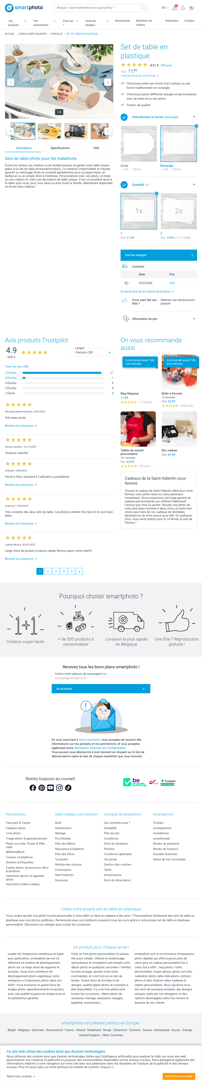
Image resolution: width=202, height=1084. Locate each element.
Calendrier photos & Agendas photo (25, 877)
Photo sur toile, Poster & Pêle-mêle (25, 845)
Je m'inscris (64, 689)
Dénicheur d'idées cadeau (22, 884)
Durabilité (110, 828)
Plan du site (111, 833)
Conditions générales (118, 854)
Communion (63, 870)
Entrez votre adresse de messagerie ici (80, 674)
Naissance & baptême (69, 849)
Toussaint (61, 859)
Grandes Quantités (165, 854)
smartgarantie (162, 828)
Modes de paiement (166, 843)
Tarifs (107, 870)
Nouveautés (122, 20)
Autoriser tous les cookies (178, 1076)
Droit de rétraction (116, 843)
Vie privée (110, 859)
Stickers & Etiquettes (20, 862)
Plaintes (109, 849)
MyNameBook (15, 852)
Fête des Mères (65, 843)
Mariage (60, 833)
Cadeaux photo (16, 828)
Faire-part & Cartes (18, 823)
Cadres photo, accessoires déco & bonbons (27, 869)
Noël (58, 823)
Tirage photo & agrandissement (26, 838)
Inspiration (172, 20)
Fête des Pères (65, 854)
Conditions (111, 838)
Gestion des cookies (117, 864)
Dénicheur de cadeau (144, 22)
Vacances (61, 880)
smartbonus (161, 833)
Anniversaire (63, 828)
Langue (79, 348)
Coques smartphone (19, 857)
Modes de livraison (165, 849)
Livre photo (13, 833)
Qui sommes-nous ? (117, 823)
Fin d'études (63, 838)
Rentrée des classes (68, 864)
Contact (189, 20)
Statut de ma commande (169, 859)
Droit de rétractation (117, 880)
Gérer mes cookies (21, 1076)
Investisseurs (113, 875)
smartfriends (161, 838)
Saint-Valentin (64, 875)
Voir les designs (136, 255)
